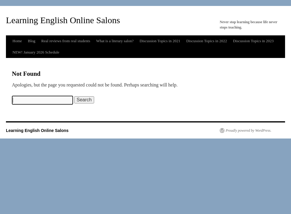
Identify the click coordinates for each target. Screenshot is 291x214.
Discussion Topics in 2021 (160, 41)
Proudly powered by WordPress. (248, 130)
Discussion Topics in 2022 (206, 41)
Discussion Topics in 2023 (253, 41)
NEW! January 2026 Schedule (35, 52)
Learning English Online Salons (63, 20)
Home (17, 41)
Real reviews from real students (65, 41)
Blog (31, 41)
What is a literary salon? (115, 41)
